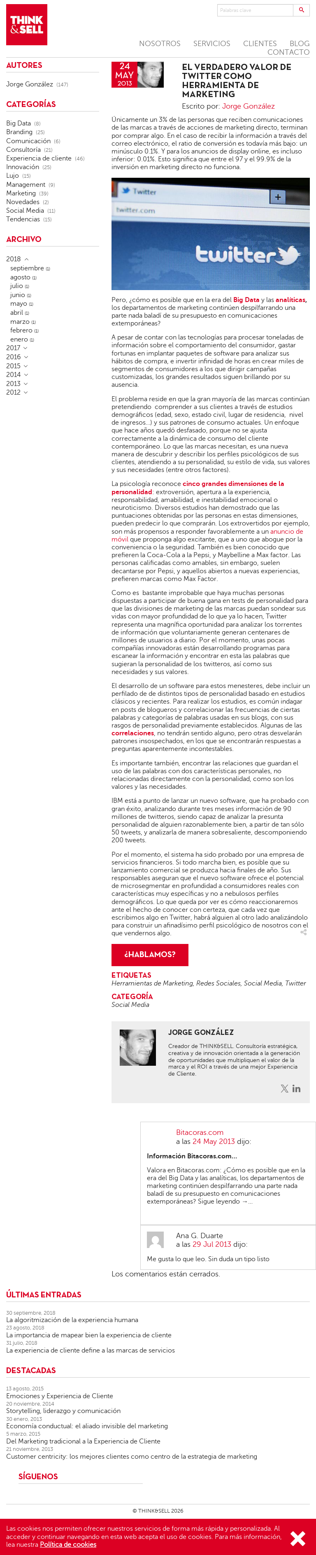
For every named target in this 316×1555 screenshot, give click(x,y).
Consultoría (23, 149)
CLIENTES (260, 44)
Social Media (263, 983)
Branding (19, 132)
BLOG (300, 44)
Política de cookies (68, 1544)
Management (25, 184)
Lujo (12, 175)
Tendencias (23, 219)
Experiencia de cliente (39, 158)
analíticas (290, 300)
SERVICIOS (211, 44)
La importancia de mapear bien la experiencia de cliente (89, 1335)
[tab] (52, 259)
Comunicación (28, 141)
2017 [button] (13, 348)
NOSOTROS (160, 44)
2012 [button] (13, 392)
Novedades (23, 202)
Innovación (22, 167)
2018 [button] (13, 259)
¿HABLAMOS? (150, 955)
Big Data (18, 123)
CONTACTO (288, 52)
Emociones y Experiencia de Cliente (59, 1396)
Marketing (21, 193)
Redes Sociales (218, 983)
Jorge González (248, 106)
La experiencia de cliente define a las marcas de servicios (90, 1350)
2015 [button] (13, 366)
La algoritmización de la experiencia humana (72, 1320)
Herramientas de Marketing (152, 983)
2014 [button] (13, 375)
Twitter (295, 983)
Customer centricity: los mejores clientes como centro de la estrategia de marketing (131, 1456)
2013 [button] (13, 384)
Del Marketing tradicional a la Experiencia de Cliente (83, 1441)
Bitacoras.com (199, 1132)
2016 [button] (13, 357)
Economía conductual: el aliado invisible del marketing (87, 1426)
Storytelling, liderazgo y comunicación (63, 1411)
